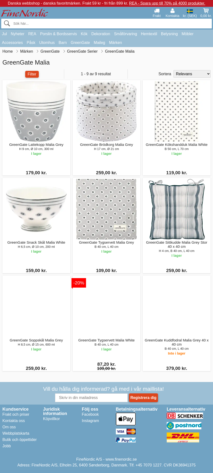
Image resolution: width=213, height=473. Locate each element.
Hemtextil (149, 34)
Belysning (169, 34)
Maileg (99, 43)
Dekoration (100, 34)
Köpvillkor (51, 419)
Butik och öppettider (19, 440)
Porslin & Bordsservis (58, 34)
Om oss (9, 427)
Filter (32, 74)
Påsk (31, 43)
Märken (115, 43)
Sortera (164, 74)
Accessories (12, 43)
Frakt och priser (15, 414)
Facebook (90, 414)
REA (32, 34)
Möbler (188, 34)
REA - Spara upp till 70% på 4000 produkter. (167, 3)
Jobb (6, 446)
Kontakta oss (13, 421)
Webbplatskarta (15, 433)
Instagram (90, 421)
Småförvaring (125, 34)
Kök (84, 34)
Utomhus (47, 43)
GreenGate (80, 43)
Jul (4, 34)
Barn (63, 43)
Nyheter (17, 34)
